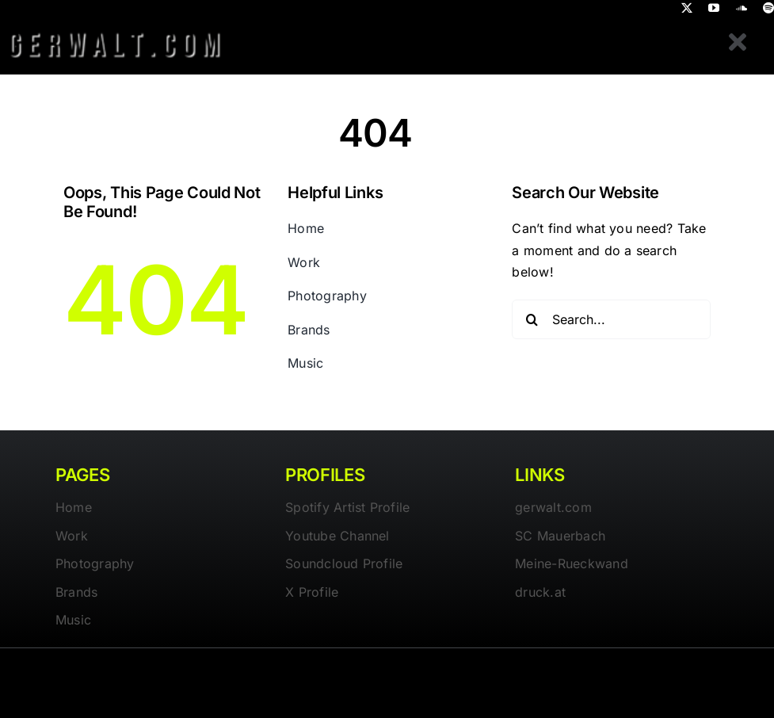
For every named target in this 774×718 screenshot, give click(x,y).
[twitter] (686, 7)
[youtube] (713, 7)
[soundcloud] (741, 7)
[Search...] (611, 319)
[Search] (531, 319)
